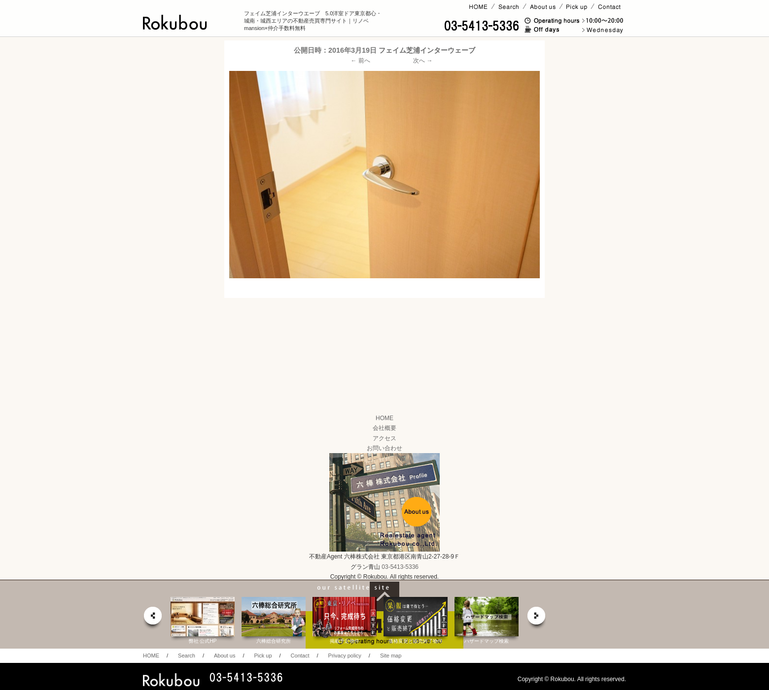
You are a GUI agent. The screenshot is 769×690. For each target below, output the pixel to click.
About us (224, 655)
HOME (384, 418)
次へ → (422, 60)
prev (152, 618)
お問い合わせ (384, 448)
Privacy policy (344, 655)
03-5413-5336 (400, 566)
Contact (300, 655)
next (536, 618)
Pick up (263, 655)
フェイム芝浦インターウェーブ (427, 50)
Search (186, 655)
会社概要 (384, 428)
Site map (390, 655)
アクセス (384, 438)
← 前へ (360, 60)
